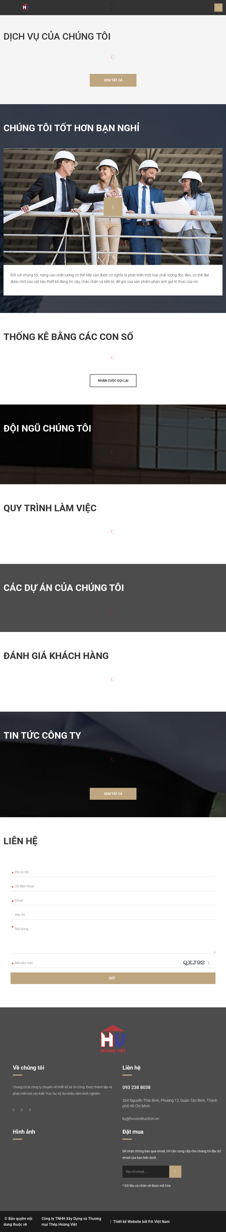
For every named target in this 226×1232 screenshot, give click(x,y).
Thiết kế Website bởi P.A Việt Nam (141, 1221)
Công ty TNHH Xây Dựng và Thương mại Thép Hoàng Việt (71, 1221)
